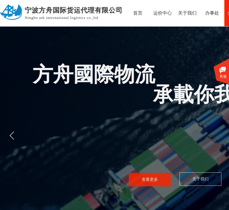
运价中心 (162, 12)
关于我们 (187, 12)
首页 (137, 12)
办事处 (212, 12)
